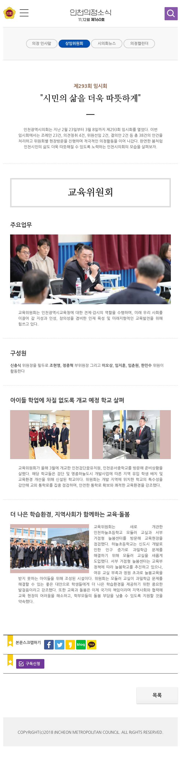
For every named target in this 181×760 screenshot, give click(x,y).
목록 (157, 695)
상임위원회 (74, 43)
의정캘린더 (139, 43)
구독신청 (33, 664)
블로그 (81, 644)
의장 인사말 (41, 43)
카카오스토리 (70, 644)
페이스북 (49, 644)
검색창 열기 (171, 13)
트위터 (59, 644)
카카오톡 (91, 644)
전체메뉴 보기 (24, 12)
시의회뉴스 (107, 43)
